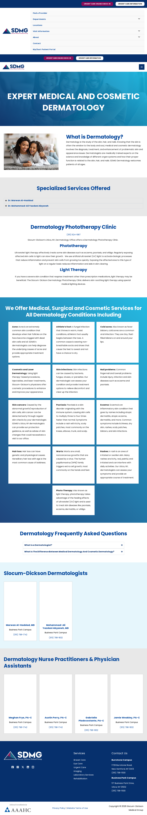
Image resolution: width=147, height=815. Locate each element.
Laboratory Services (84, 775)
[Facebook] (12, 767)
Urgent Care (80, 767)
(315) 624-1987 (73, 235)
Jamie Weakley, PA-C (127, 718)
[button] (97, 4)
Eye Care (78, 764)
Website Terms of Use (79, 808)
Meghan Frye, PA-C (20, 718)
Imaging (78, 771)
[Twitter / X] (23, 767)
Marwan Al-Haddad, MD (20, 625)
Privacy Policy (59, 808)
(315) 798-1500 (119, 773)
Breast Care (80, 760)
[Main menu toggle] (141, 67)
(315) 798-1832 (55, 638)
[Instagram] (17, 767)
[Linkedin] (28, 767)
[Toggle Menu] (138, 19)
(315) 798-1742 (20, 635)
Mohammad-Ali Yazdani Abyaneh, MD (56, 627)
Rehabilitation (80, 779)
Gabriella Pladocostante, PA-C (91, 719)
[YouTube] (33, 767)
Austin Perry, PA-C (56, 718)
